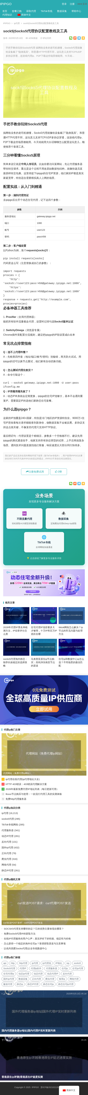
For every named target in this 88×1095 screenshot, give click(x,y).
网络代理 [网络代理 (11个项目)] (74, 979)
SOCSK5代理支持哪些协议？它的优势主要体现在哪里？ (34, 928)
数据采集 (62, 11)
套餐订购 (17, 11)
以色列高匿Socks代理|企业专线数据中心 (25, 948)
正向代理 (6, 853)
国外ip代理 (7, 847)
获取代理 (31, 11)
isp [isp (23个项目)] (67, 963)
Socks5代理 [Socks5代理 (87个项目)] (9, 968)
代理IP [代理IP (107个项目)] (23, 968)
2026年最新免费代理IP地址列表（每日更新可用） (32, 789)
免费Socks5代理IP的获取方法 (19, 933)
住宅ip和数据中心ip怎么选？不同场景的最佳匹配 (71, 662)
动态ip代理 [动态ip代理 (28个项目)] (24, 973)
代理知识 (7, 14)
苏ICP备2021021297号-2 (52, 1087)
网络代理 (6, 864)
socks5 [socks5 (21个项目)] (77, 963)
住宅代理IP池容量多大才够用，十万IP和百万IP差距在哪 (44, 630)
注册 (72, 4)
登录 (64, 4)
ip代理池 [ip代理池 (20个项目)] (46, 963)
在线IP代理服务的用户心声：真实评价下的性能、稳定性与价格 (37, 938)
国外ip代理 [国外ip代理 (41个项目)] (8, 979)
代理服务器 (8, 830)
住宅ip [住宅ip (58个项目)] (65, 968)
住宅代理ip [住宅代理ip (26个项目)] (8, 973)
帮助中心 (76, 11)
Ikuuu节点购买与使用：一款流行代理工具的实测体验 (34, 794)
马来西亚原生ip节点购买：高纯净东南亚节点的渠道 (43, 662)
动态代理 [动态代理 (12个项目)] (38, 973)
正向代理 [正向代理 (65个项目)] (36, 979)
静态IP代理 (7, 870)
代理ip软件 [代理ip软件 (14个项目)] (36, 968)
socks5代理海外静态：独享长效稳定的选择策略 (15, 662)
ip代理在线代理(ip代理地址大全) (23, 779)
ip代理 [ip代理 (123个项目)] (35, 963)
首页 (4, 11)
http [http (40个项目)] (13, 963)
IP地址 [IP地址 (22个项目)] (58, 963)
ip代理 (17, 23)
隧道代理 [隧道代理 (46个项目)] (7, 984)
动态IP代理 (7, 836)
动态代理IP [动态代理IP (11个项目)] (52, 973)
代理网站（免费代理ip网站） (17, 773)
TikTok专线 (46, 11)
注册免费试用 (35, 471)
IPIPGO (5, 4)
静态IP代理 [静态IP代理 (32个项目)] (32, 984)
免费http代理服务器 (16, 799)
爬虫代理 (6, 859)
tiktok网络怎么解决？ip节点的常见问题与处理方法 (71, 630)
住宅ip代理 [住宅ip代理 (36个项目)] (77, 968)
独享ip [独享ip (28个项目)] (62, 979)
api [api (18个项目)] (4, 963)
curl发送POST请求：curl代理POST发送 (23, 922)
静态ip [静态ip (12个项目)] (20, 984)
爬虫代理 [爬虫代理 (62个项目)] (49, 979)
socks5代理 (8, 818)
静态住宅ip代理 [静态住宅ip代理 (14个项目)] (65, 984)
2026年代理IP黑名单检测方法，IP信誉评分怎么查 (15, 630)
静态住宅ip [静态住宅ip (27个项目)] (48, 984)
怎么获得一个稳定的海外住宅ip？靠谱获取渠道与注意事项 (35, 943)
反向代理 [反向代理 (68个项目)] (67, 973)
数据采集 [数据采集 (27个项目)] (23, 979)
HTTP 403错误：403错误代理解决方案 (26, 784)
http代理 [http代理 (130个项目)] (23, 963)
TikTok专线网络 (10, 824)
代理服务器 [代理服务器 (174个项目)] (51, 968)
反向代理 (6, 841)
